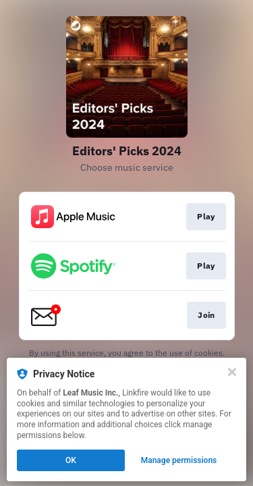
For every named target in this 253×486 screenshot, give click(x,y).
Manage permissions (179, 460)
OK (70, 460)
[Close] (232, 372)
